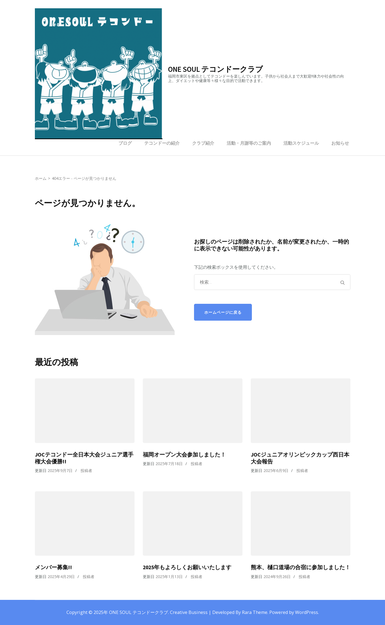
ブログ (125, 143)
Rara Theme (254, 612)
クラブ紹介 (203, 143)
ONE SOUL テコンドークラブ (215, 69)
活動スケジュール (301, 143)
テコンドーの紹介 (162, 143)
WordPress (306, 612)
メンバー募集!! (53, 567)
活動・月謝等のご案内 (249, 143)
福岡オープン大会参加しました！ (184, 454)
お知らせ (340, 143)
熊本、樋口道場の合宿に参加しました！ (300, 567)
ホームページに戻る (223, 312)
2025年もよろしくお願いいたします (187, 567)
